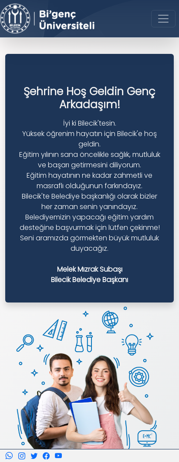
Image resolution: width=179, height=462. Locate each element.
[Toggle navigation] (163, 18)
